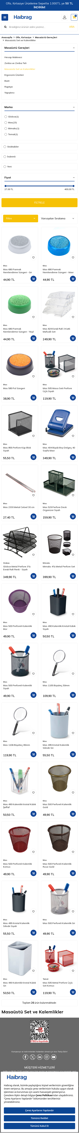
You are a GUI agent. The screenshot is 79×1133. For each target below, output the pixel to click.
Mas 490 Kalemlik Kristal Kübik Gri (19, 984)
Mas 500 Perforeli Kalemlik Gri (59, 923)
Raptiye (8, 86)
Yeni (8, 166)
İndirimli (10, 156)
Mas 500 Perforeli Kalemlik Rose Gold (57, 865)
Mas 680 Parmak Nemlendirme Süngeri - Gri (17, 271)
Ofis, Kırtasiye (23, 37)
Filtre (20, 218)
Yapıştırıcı (9, 92)
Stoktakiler (11, 146)
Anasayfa (6, 37)
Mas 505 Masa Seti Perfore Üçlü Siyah (57, 390)
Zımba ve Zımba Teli (15, 63)
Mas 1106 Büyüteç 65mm (16, 745)
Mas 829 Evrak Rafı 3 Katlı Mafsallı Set (56, 330)
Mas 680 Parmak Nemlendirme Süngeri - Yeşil (18, 330)
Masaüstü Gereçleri (46, 37)
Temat (11, 134)
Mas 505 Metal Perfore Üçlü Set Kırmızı (58, 984)
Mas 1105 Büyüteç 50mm (56, 685)
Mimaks (11, 128)
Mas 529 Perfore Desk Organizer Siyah (55, 508)
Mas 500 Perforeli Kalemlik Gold (57, 806)
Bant (6, 80)
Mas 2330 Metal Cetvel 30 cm (18, 507)
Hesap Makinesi (13, 57)
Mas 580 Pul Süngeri (14, 388)
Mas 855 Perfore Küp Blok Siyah (17, 449)
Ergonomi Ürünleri (14, 75)
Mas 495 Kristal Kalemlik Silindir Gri (56, 746)
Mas (10, 122)
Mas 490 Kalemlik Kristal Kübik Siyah (59, 627)
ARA (72, 26)
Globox (11, 116)
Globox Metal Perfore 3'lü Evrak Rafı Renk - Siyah (17, 568)
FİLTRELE (39, 202)
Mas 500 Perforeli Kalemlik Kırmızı (17, 865)
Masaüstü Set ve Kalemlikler (19, 69)
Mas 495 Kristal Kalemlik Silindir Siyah (16, 924)
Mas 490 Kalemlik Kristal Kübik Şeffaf (19, 806)
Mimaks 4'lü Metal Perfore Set (59, 566)
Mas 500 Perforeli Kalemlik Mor (17, 627)
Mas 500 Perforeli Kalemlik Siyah (17, 687)
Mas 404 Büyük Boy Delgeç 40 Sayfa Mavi (59, 449)
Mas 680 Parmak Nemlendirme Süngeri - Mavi (58, 271)
